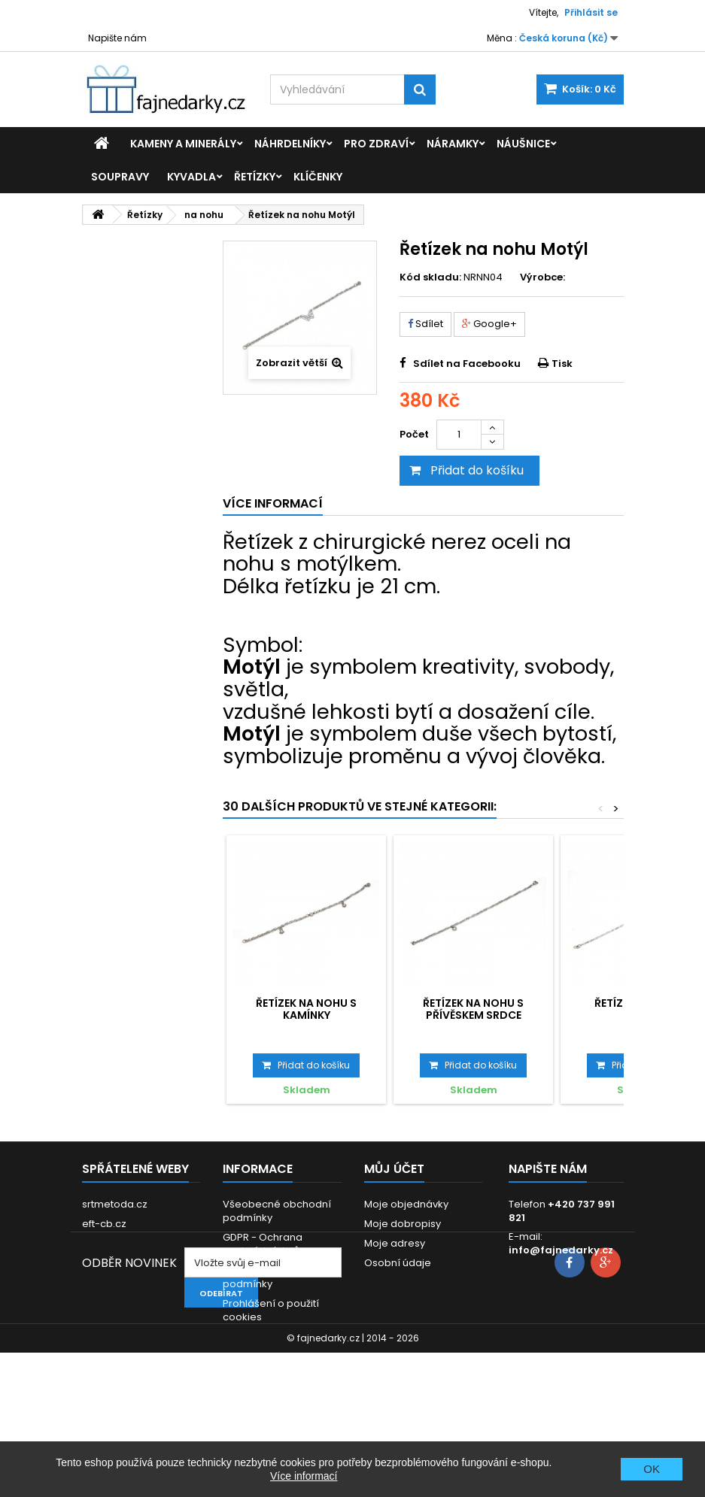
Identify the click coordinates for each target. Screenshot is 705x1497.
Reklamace (251, 1336)
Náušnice (523, 143)
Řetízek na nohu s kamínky (306, 1009)
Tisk (562, 363)
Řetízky (254, 176)
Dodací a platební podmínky (267, 1277)
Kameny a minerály (183, 143)
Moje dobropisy (402, 1224)
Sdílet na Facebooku (467, 363)
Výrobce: (542, 277)
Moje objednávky (406, 1204)
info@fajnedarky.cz (561, 1250)
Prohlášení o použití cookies (271, 1310)
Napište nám (117, 38)
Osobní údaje (397, 1263)
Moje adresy (394, 1243)
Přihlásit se (591, 12)
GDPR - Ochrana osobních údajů (262, 1244)
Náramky (453, 143)
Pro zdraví (376, 143)
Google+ (489, 324)
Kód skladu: (430, 277)
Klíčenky (317, 176)
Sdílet (425, 324)
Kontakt (241, 1356)
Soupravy (120, 176)
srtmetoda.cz (114, 1204)
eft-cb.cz (104, 1224)
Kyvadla (191, 176)
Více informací (303, 1476)
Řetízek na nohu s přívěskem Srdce (473, 1009)
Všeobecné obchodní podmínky (277, 1211)
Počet (414, 434)
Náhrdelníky (290, 143)
